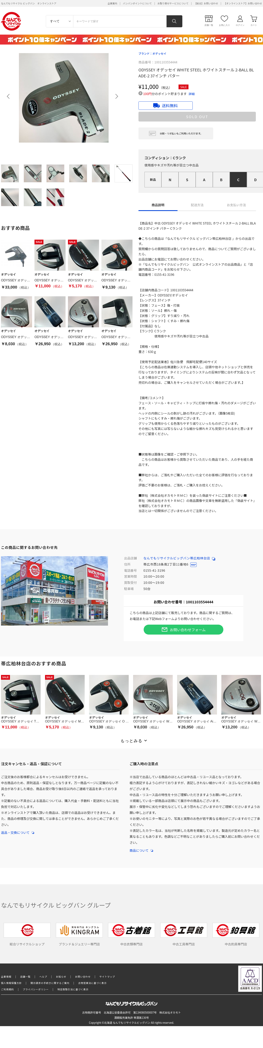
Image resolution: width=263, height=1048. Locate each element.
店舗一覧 (25, 976)
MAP (193, 564)
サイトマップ (107, 976)
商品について (141, 848)
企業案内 (112, 3)
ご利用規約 (7, 989)
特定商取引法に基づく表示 (72, 989)
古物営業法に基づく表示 (92, 983)
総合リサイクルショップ (27, 935)
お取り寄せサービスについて (172, 3)
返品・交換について (17, 830)
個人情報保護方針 (11, 983)
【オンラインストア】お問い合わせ (243, 3)
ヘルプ (43, 976)
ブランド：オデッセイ (152, 53)
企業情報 (6, 976)
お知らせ (61, 976)
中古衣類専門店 (131, 935)
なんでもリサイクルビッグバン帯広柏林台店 (179, 558)
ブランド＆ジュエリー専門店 (79, 935)
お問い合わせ (83, 976)
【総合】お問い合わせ (206, 3)
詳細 (192, 94)
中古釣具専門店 (235, 935)
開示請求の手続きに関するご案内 (49, 983)
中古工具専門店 (183, 935)
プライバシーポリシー (36, 989)
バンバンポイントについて (137, 3)
